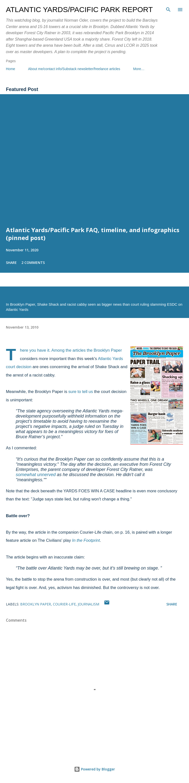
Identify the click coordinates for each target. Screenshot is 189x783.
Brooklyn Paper (35, 604)
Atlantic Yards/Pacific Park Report (79, 9)
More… (138, 69)
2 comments (33, 262)
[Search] (168, 9)
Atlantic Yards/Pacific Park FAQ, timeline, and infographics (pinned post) (92, 234)
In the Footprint (86, 540)
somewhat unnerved (36, 474)
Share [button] (11, 262)
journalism (88, 604)
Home (10, 69)
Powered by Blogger (94, 769)
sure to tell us (80, 391)
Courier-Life (64, 604)
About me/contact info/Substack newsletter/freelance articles (74, 69)
